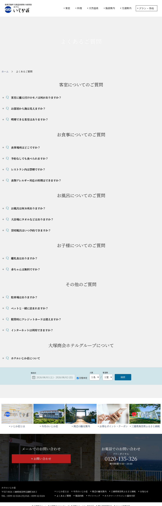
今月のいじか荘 (80, 481)
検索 (123, 367)
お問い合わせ (42, 448)
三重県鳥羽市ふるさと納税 (123, 481)
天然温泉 (93, 8)
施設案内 (110, 8)
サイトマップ (94, 485)
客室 (67, 8)
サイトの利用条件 (123, 496)
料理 (79, 8)
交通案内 (126, 8)
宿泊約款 (79, 485)
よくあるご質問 (63, 485)
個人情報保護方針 (105, 496)
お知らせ (144, 481)
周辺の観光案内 (99, 481)
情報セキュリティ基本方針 (83, 496)
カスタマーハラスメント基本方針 (119, 485)
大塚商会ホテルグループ (59, 496)
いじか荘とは (62, 481)
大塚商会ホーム (40, 496)
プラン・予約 (146, 8)
